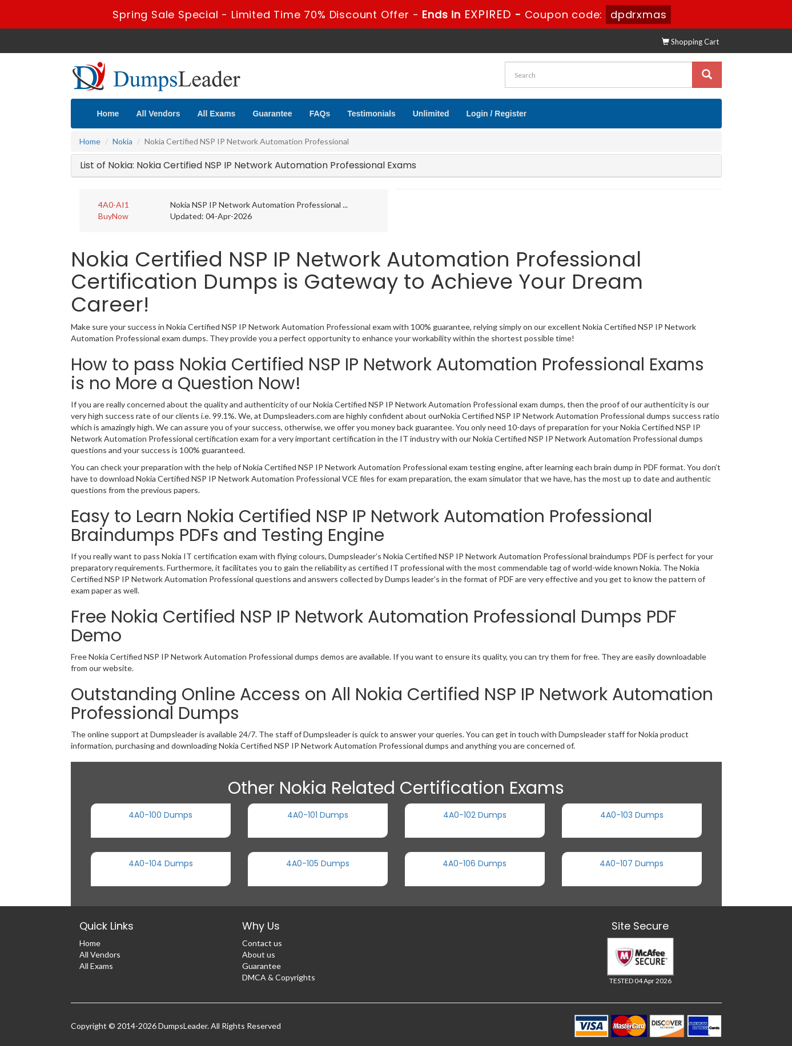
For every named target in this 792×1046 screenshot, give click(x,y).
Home (108, 113)
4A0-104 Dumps (160, 863)
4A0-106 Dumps (474, 863)
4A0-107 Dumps (632, 863)
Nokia (122, 141)
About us (258, 954)
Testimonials (371, 113)
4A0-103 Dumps (632, 815)
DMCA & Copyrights (278, 977)
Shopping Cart (690, 41)
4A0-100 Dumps (160, 815)
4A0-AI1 (113, 204)
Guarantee (272, 113)
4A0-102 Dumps (474, 815)
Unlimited (431, 113)
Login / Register (497, 113)
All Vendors (158, 113)
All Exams (216, 113)
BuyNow (113, 216)
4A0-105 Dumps (317, 863)
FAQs (320, 113)
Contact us (262, 943)
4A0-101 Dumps (317, 815)
